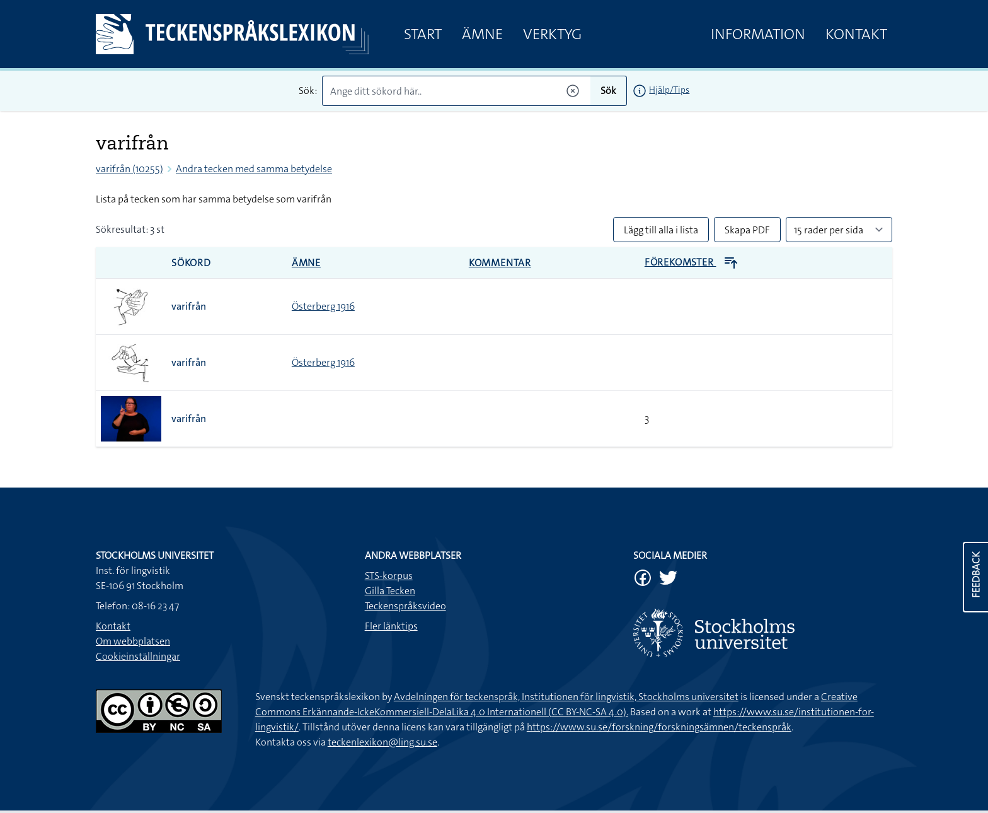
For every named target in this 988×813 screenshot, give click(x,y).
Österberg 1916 (323, 306)
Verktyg (552, 34)
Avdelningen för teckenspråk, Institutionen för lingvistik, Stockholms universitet (566, 696)
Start (423, 34)
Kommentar (500, 262)
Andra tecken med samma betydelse (254, 168)
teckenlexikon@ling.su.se (382, 742)
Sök (608, 90)
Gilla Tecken (390, 590)
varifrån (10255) (129, 168)
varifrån (188, 306)
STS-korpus (389, 575)
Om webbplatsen (133, 641)
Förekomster (692, 262)
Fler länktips (391, 626)
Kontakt (856, 34)
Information (758, 34)
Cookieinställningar (138, 656)
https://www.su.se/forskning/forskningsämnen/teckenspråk (659, 727)
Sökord (191, 262)
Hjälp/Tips (669, 89)
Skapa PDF (747, 230)
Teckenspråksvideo (405, 605)
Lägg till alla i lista (661, 230)
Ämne (482, 34)
